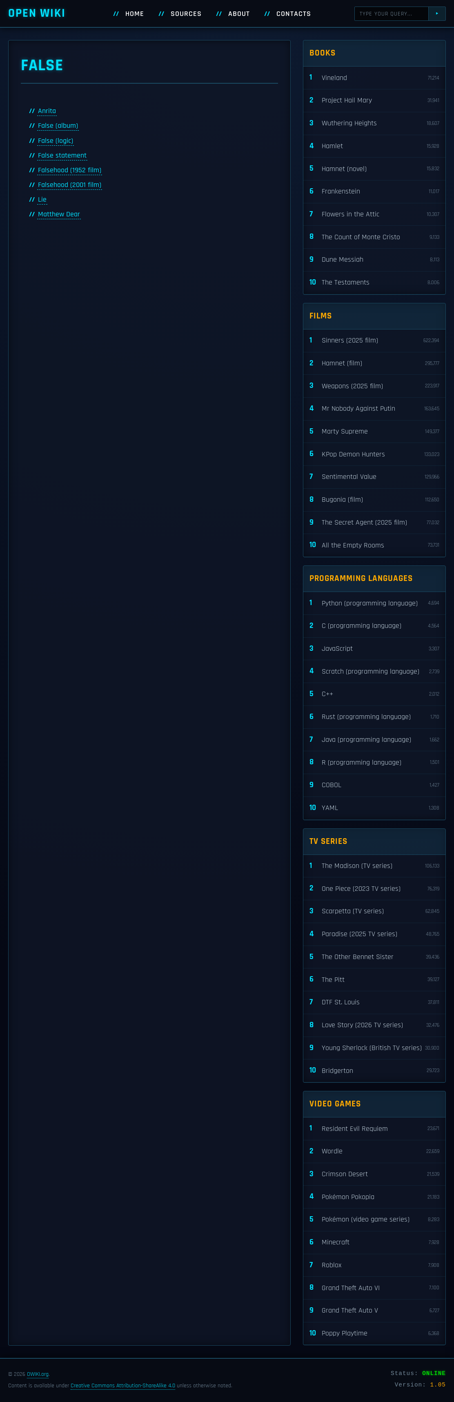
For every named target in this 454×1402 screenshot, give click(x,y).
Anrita (47, 111)
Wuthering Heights (374, 123)
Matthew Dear (59, 214)
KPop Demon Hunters (374, 454)
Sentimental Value (374, 477)
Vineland (374, 77)
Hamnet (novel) (374, 168)
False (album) (58, 125)
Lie (42, 199)
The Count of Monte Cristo (374, 237)
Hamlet (374, 146)
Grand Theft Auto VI (374, 1288)
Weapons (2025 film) (374, 386)
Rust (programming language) (374, 717)
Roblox (374, 1265)
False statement (62, 155)
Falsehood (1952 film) (69, 170)
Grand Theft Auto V (374, 1310)
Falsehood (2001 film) (69, 184)
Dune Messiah (374, 260)
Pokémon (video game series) (374, 1219)
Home (134, 13)
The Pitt (374, 979)
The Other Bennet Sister (374, 957)
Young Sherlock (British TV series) (374, 1048)
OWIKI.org (38, 1374)
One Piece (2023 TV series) (374, 888)
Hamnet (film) (374, 363)
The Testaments (374, 282)
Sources (186, 13)
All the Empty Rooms (374, 545)
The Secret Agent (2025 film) (374, 522)
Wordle (374, 1151)
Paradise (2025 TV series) (374, 934)
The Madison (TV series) (374, 866)
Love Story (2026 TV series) (374, 1025)
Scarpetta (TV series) (374, 911)
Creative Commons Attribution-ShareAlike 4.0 (123, 1385)
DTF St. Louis (374, 1002)
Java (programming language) (374, 740)
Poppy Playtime (374, 1333)
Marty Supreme (374, 431)
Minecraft (374, 1242)
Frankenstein (374, 191)
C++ (374, 694)
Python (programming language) (374, 603)
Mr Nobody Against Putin (374, 409)
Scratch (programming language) (374, 671)
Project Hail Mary (374, 100)
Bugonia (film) (374, 500)
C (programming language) (374, 626)
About (239, 13)
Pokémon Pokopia (374, 1197)
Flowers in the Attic (374, 214)
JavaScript (374, 649)
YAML (374, 808)
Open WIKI (37, 13)
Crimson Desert (374, 1174)
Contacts (293, 13)
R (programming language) (374, 762)
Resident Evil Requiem (374, 1128)
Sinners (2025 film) (374, 340)
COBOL (374, 785)
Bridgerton (374, 1070)
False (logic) (55, 140)
